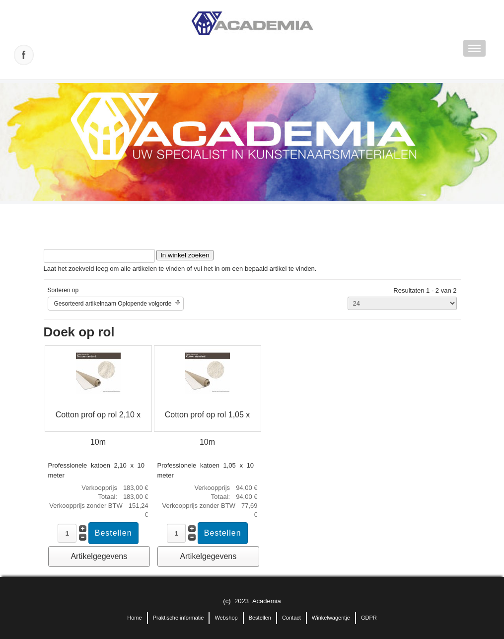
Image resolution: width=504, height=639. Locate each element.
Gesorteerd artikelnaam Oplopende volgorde (113, 303)
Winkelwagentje (331, 618)
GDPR (369, 618)
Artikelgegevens (99, 556)
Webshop (226, 618)
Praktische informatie (178, 618)
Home (134, 618)
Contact (291, 618)
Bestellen (260, 618)
